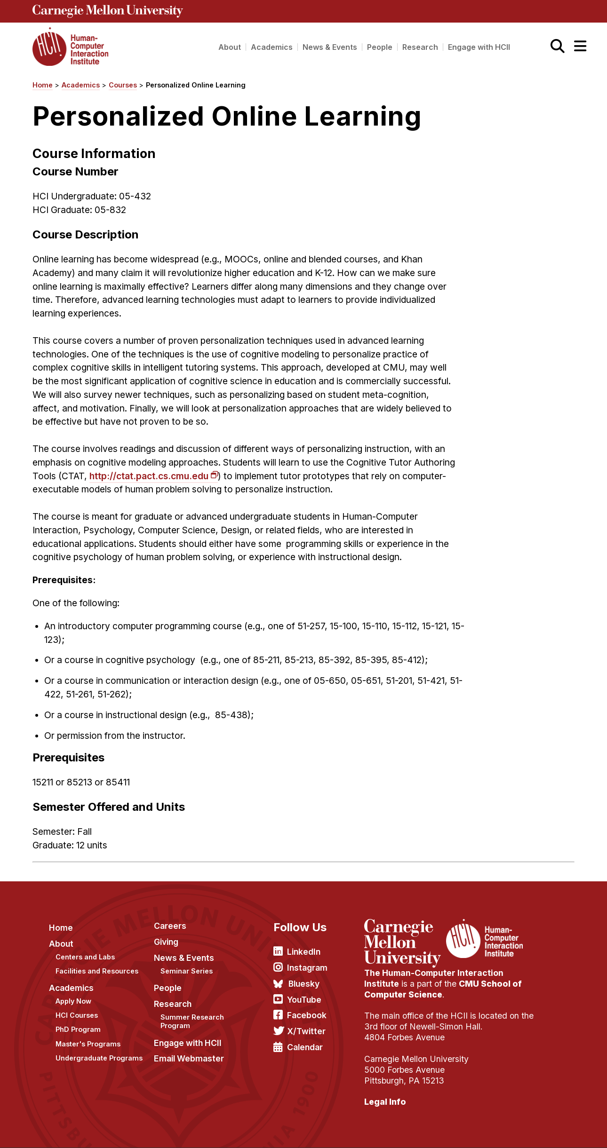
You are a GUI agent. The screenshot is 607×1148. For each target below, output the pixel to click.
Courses (123, 85)
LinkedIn (303, 952)
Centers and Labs (85, 957)
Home (42, 85)
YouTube (304, 1000)
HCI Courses (77, 1015)
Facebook (307, 1015)
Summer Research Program (192, 1021)
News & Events (330, 47)
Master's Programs (88, 1044)
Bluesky (303, 984)
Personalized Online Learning (196, 85)
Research (420, 47)
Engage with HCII (479, 47)
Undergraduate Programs (99, 1058)
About (229, 47)
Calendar (305, 1047)
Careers (170, 926)
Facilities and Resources (97, 971)
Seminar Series (186, 971)
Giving (166, 942)
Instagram (307, 968)
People (379, 47)
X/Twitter (306, 1031)
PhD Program (78, 1029)
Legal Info (385, 1102)
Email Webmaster (189, 1058)
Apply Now (73, 1001)
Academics (272, 47)
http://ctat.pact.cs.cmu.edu (148, 476)
